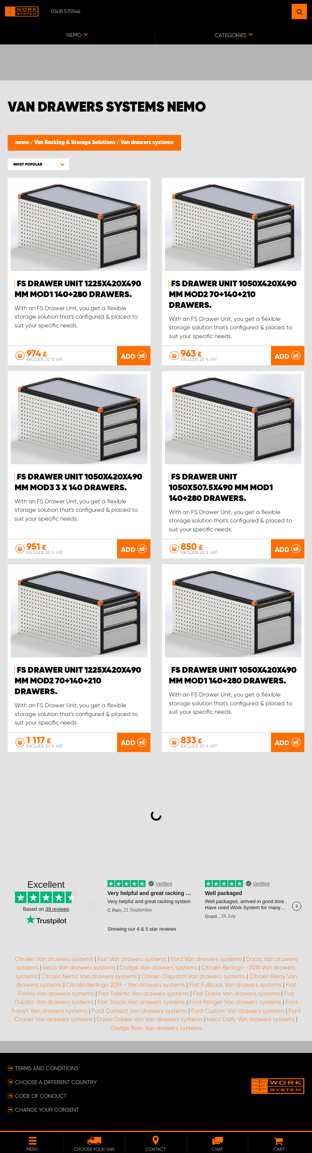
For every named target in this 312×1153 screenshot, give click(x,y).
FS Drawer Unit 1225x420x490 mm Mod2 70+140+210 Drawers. (78, 681)
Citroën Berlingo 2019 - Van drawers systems (125, 984)
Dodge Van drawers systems (158, 967)
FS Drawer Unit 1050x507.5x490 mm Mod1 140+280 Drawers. (221, 488)
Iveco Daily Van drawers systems (251, 1019)
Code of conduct (41, 1095)
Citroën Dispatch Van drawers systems (193, 975)
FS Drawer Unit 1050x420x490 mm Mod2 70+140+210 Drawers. (233, 295)
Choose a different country (56, 1082)
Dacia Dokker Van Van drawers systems (150, 1019)
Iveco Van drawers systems (79, 967)
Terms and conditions (46, 1068)
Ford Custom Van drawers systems (237, 1010)
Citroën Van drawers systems (54, 958)
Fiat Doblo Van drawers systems (236, 993)
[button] (38, 164)
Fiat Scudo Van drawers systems (141, 1002)
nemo (22, 142)
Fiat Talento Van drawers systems (143, 993)
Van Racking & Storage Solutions (75, 142)
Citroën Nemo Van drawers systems (89, 975)
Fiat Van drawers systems (132, 958)
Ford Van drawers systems (206, 958)
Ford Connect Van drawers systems (139, 1010)
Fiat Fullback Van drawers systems (235, 984)
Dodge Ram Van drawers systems (156, 1027)
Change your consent (47, 1109)
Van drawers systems (147, 142)
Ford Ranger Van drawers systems (235, 1002)
